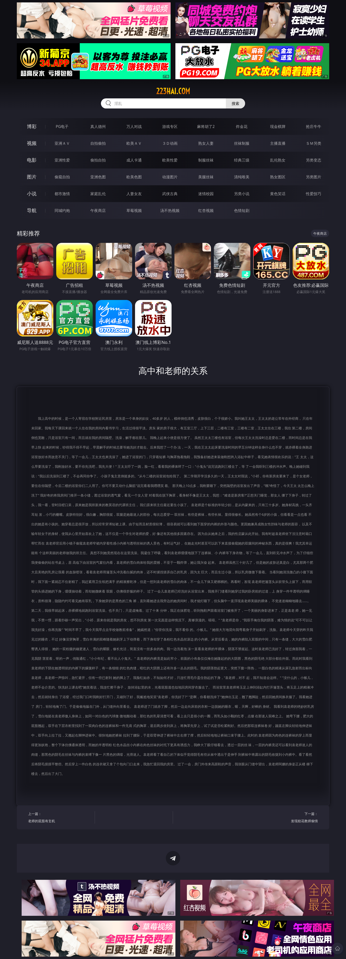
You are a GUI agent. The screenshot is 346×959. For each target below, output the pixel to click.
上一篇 (59, 818)
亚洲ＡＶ (62, 143)
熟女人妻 (206, 143)
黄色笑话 (277, 193)
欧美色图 (134, 177)
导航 (32, 210)
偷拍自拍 (98, 160)
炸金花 (241, 126)
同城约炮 (62, 210)
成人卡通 (134, 160)
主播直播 (277, 143)
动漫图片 (170, 177)
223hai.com (173, 91)
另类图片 (313, 177)
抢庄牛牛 (313, 126)
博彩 (32, 126)
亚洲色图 (98, 177)
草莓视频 (134, 210)
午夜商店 (98, 210)
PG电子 (62, 126)
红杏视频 (206, 210)
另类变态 (313, 160)
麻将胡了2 (206, 126)
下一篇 (286, 818)
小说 (32, 193)
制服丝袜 (206, 160)
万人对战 (134, 126)
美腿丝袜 (206, 177)
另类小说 (241, 193)
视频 (32, 143)
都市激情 (62, 193)
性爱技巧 (313, 193)
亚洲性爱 (62, 160)
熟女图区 (277, 177)
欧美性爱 (170, 160)
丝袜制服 (241, 143)
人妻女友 (134, 193)
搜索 (235, 103)
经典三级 (241, 160)
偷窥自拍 (62, 177)
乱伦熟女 (277, 160)
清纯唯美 (241, 177)
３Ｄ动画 (170, 143)
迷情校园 (206, 193)
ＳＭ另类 (313, 143)
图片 (32, 177)
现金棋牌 (277, 126)
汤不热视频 (169, 210)
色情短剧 (241, 210)
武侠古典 (170, 193)
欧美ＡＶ (134, 143)
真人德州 (98, 126)
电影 (32, 160)
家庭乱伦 (98, 193)
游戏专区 (170, 126)
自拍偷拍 (98, 143)
